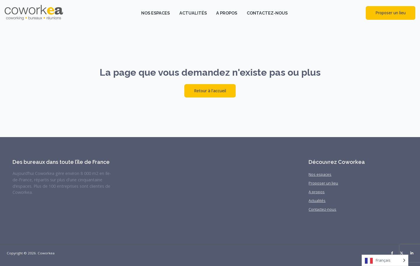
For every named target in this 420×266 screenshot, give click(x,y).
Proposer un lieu (390, 12)
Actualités (193, 12)
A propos (226, 12)
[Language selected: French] (385, 260)
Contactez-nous (267, 12)
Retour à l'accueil (210, 90)
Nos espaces (155, 12)
